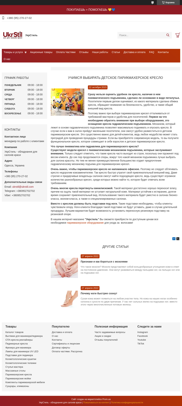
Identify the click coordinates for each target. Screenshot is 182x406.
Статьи (116, 52)
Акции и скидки (103, 336)
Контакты (163, 52)
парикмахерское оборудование (85, 222)
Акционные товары (41, 52)
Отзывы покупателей (106, 339)
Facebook (142, 336)
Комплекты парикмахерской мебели (25, 382)
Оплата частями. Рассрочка (67, 351)
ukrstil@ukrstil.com (23, 186)
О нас (7, 59)
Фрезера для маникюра (18, 347)
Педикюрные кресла (16, 343)
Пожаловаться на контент (96, 402)
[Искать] (168, 35)
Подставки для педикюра (19, 355)
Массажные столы (15, 370)
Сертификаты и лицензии (66, 343)
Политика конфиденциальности (127, 402)
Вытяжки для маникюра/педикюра (24, 336)
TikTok (140, 343)
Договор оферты (61, 347)
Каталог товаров (14, 332)
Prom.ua (106, 399)
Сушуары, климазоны (17, 386)
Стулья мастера (14, 366)
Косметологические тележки (20, 363)
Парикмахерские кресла (18, 374)
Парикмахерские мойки (18, 378)
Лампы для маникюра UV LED (21, 351)
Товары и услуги (13, 52)
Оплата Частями (66, 52)
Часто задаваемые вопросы (110, 332)
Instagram (142, 332)
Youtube (141, 339)
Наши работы (100, 52)
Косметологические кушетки (20, 359)
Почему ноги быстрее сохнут (99, 293)
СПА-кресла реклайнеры (19, 339)
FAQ (151, 52)
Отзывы (83, 52)
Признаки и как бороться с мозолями (104, 261)
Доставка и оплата (135, 52)
